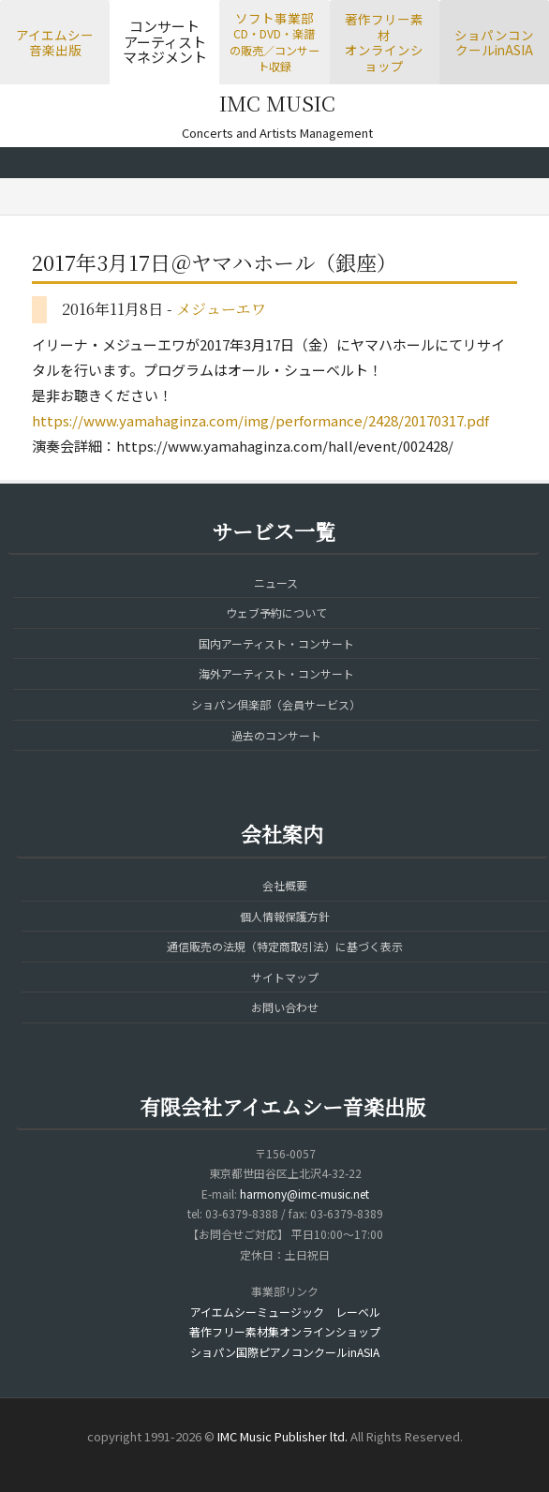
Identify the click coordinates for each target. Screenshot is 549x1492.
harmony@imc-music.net (304, 1193)
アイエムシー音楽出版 (55, 42)
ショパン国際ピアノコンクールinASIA (284, 1352)
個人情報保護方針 (285, 916)
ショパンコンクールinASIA (494, 42)
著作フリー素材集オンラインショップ (284, 1331)
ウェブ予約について (276, 612)
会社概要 (284, 885)
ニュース (276, 582)
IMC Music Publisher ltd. (282, 1436)
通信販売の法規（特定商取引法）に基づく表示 (285, 946)
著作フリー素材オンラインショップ (384, 42)
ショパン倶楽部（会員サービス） (276, 704)
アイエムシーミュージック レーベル (285, 1312)
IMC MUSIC (277, 102)
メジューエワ (221, 309)
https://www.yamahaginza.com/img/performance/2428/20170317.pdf (260, 420)
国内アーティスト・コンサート (276, 643)
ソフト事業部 (274, 41)
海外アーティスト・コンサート (276, 673)
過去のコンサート (276, 735)
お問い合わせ (285, 1007)
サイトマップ (285, 977)
